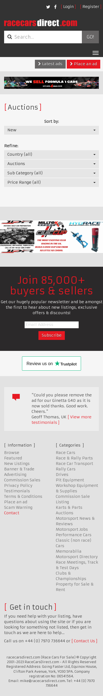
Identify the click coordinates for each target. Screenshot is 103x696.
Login (68, 6)
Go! (90, 37)
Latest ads (50, 63)
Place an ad (83, 63)
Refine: (11, 145)
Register (90, 6)
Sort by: (51, 121)
